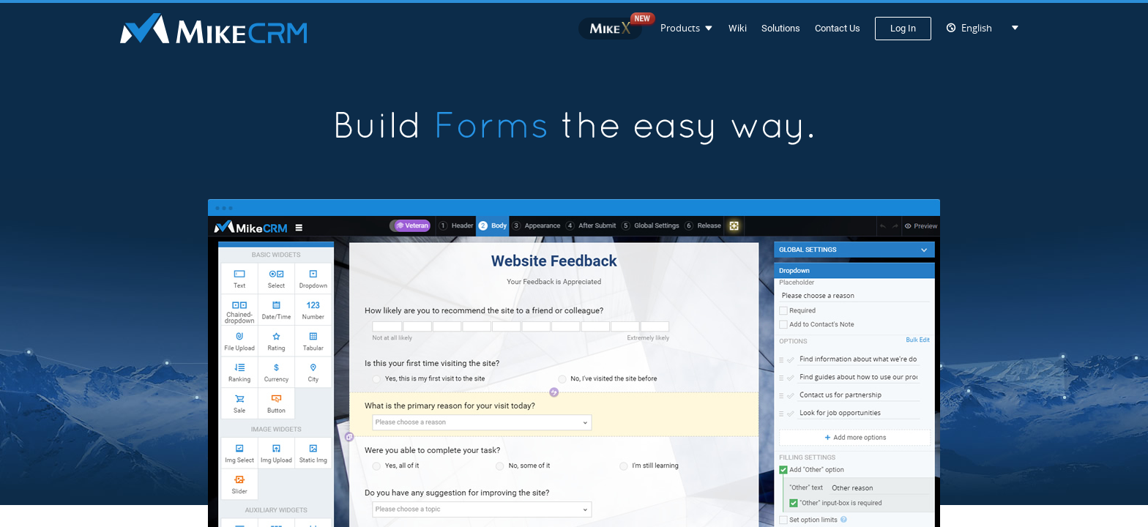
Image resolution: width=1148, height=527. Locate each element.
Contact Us (837, 28)
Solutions (780, 28)
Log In (903, 28)
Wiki (737, 28)
